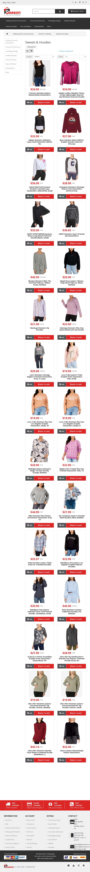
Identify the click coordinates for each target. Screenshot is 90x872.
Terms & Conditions (12, 843)
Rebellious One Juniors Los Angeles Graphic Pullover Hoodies (71, 565)
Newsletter (30, 836)
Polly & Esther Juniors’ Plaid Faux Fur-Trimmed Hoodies (39, 564)
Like (29, 102)
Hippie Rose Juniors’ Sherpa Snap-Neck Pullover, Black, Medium (71, 283)
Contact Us (30, 824)
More (49, 26)
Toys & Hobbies (25, 26)
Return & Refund (11, 836)
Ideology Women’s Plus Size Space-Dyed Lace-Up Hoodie (72, 329)
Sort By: (29, 57)
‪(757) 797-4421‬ (79, 833)
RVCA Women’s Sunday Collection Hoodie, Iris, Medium (71, 612)
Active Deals (52, 824)
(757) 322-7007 (79, 835)
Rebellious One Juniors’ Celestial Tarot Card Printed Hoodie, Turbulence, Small (39, 612)
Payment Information (12, 828)
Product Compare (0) (66, 51)
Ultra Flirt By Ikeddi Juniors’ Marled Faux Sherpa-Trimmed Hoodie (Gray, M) (71, 659)
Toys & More (52, 840)
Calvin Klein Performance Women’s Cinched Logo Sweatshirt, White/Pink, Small (39, 189)
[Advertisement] (55, 781)
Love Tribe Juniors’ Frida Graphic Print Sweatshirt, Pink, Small (72, 377)
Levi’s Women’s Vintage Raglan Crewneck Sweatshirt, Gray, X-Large (39, 377)
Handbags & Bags (54, 21)
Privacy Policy (10, 847)
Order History (31, 828)
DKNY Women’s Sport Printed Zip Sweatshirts (71, 235)
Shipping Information (12, 832)
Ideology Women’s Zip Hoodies (39, 329)
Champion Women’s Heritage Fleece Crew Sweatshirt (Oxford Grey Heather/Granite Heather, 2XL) (71, 191)
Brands (29, 847)
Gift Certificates (32, 843)
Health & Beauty (69, 21)
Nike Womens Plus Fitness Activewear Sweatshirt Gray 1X (39, 518)
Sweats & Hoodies (62, 34)
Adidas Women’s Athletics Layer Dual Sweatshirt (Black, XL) (39, 142)
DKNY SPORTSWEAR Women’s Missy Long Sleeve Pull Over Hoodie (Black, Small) (39, 236)
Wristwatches (39, 26)
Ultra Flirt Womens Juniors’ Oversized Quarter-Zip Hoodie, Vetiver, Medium (39, 706)
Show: (61, 57)
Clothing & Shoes (54, 828)
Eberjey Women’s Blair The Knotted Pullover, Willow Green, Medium (39, 283)
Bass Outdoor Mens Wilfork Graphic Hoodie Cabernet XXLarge (72, 142)
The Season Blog (54, 820)
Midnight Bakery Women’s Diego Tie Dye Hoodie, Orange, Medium (39, 471)
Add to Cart (44, 102)
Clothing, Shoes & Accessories (16, 21)
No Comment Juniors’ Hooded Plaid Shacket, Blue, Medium (72, 517)
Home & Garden (11, 26)
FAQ (6, 824)
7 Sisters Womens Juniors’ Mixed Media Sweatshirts (40, 94)
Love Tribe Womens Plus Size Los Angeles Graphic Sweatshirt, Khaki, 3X (39, 424)
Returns (29, 840)
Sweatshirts (31, 47)
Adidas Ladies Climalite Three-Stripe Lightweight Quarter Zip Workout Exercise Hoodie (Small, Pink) (72, 96)
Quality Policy (10, 840)
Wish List (30, 832)
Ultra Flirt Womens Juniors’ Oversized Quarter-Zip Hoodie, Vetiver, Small (71, 706)
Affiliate (50, 843)
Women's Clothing (45, 34)
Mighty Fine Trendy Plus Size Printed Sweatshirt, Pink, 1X (72, 470)
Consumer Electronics (37, 21)
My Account (31, 820)
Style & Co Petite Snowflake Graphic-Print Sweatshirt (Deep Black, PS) (40, 659)
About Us (8, 820)
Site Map (51, 847)
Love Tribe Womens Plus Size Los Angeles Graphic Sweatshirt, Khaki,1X (71, 424)
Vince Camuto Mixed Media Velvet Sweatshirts (71, 751)
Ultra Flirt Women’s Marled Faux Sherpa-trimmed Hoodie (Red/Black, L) (39, 752)
